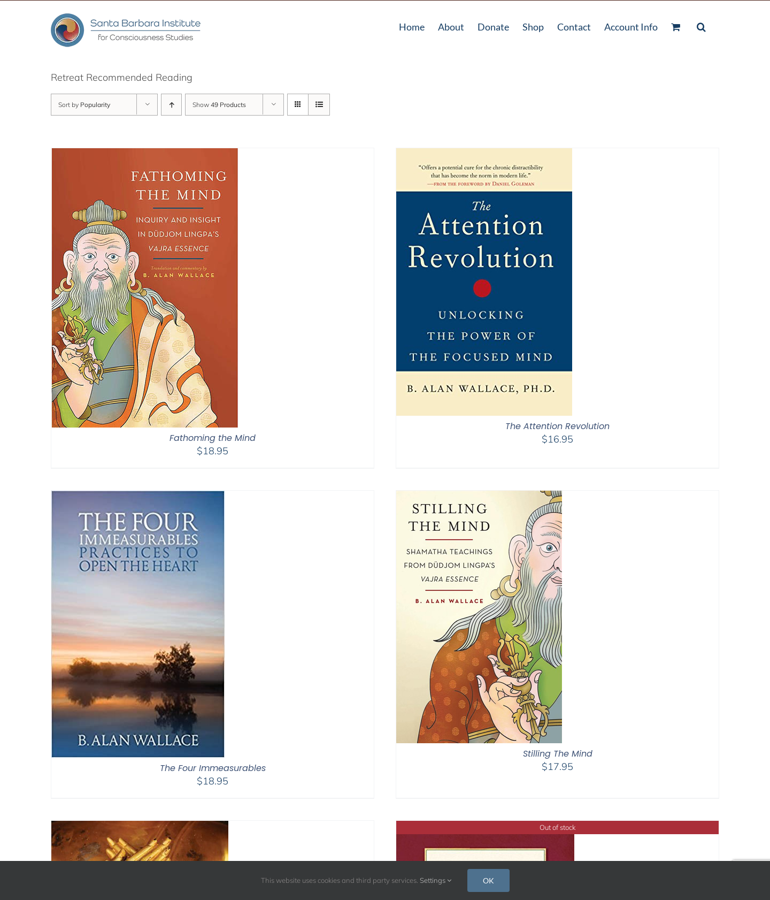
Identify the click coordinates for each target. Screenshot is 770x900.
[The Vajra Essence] (485, 827)
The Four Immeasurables (213, 768)
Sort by (84, 105)
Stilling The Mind (557, 754)
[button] (701, 26)
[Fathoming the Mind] (144, 155)
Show (219, 105)
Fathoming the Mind (213, 438)
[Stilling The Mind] (479, 497)
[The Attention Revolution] (484, 155)
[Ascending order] (171, 105)
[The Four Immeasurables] (138, 497)
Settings (435, 880)
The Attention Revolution (557, 426)
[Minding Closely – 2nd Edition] (139, 827)
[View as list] (319, 104)
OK (488, 880)
